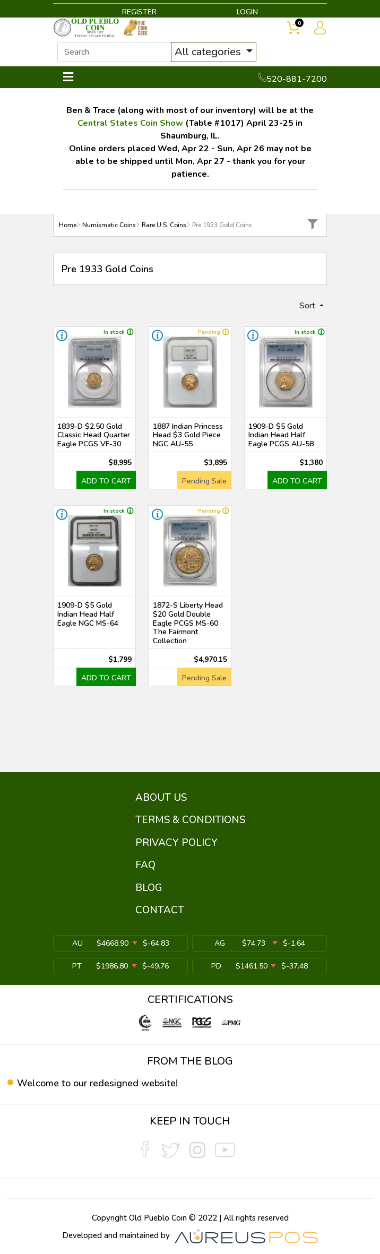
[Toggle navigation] (68, 77)
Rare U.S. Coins (164, 225)
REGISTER (139, 12)
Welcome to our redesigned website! (97, 1083)
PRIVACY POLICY (176, 843)
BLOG (148, 888)
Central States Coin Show (130, 123)
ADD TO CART (106, 481)
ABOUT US (161, 798)
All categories (209, 52)
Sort (308, 306)
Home (67, 225)
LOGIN (247, 12)
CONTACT (159, 910)
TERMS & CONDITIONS (190, 820)
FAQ (145, 865)
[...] (114, 52)
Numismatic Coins (109, 225)
